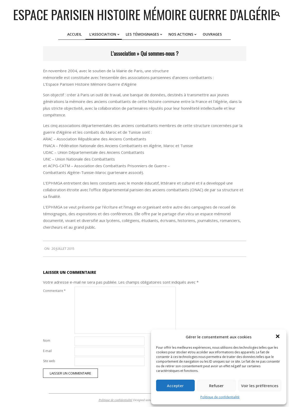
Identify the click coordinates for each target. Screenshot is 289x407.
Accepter (175, 385)
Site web (49, 361)
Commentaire (54, 291)
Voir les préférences (259, 385)
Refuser (216, 385)
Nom (46, 340)
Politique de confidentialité (220, 397)
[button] (278, 337)
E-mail (47, 351)
